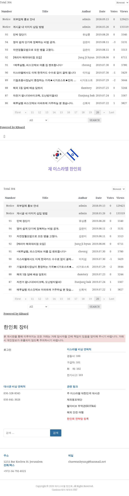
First (18, 112)
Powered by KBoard (12, 127)
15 (61, 112)
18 (83, 112)
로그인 (7, 349)
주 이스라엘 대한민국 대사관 (83, 393)
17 (75, 112)
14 (54, 112)
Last (111, 112)
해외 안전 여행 (75, 412)
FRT (75, 490)
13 (46, 112)
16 (68, 112)
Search (95, 120)
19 (90, 112)
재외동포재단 (74, 399)
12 (39, 112)
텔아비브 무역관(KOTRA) (81, 405)
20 (97, 112)
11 (32, 112)
